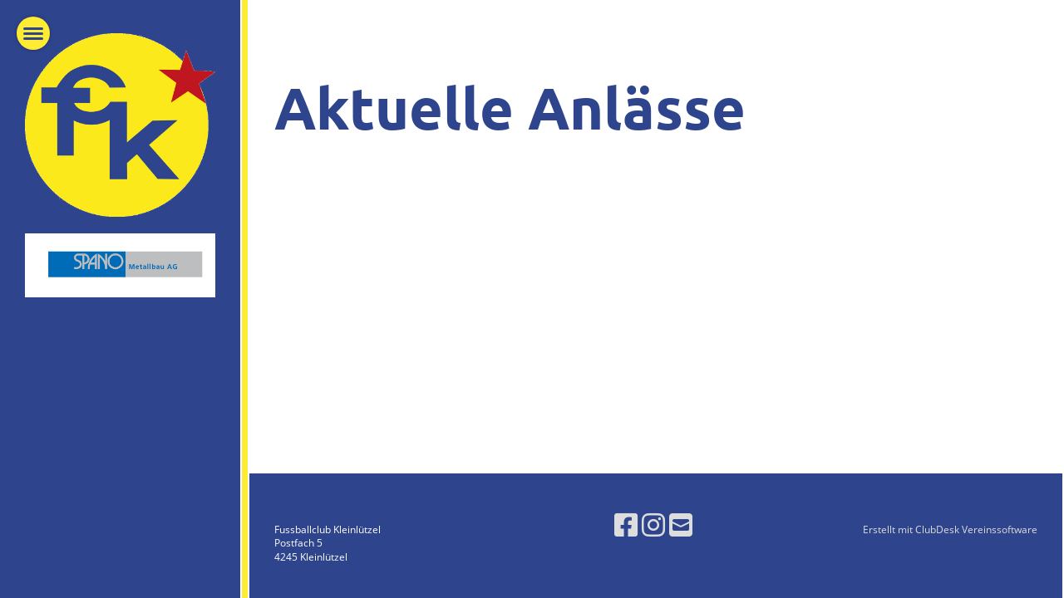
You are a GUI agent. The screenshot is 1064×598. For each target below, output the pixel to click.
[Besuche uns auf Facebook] (626, 524)
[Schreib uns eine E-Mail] (680, 524)
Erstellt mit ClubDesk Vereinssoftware (950, 529)
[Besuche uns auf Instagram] (653, 524)
